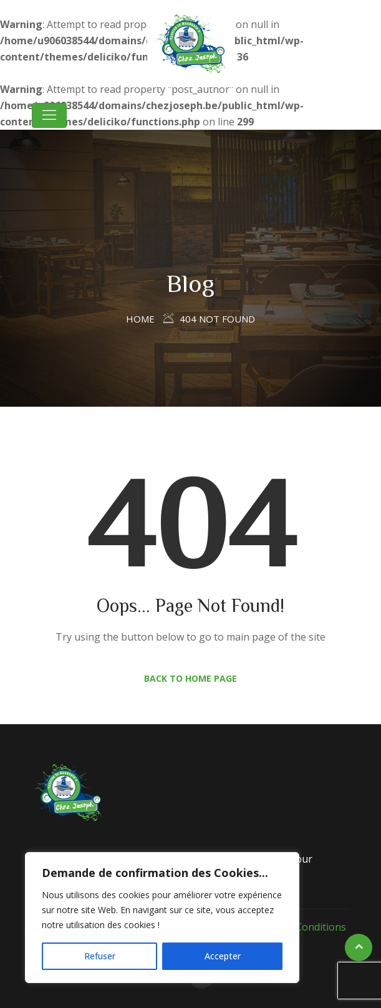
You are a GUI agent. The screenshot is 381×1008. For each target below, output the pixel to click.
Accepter (223, 956)
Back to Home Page (190, 678)
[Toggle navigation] (49, 115)
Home (140, 319)
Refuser (99, 956)
